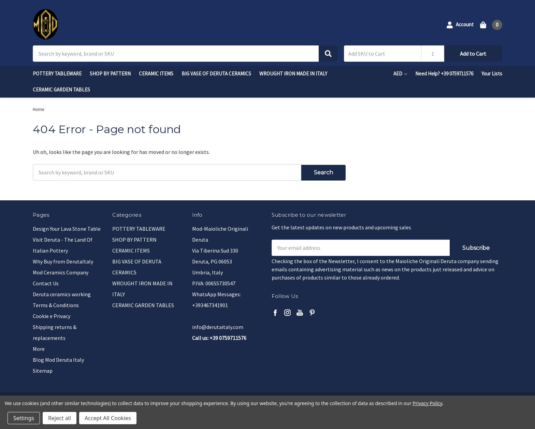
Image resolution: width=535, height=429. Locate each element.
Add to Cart (473, 53)
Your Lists (491, 73)
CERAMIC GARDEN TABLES (61, 89)
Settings (23, 418)
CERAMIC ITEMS (156, 73)
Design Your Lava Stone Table (67, 227)
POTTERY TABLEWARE (57, 73)
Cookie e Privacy (51, 315)
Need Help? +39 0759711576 (444, 73)
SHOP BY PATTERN (110, 73)
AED (400, 73)
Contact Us (46, 282)
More (39, 347)
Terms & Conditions (56, 304)
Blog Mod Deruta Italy (58, 358)
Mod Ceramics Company (60, 271)
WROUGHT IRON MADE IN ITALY (293, 73)
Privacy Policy (427, 403)
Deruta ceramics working (62, 293)
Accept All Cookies (108, 418)
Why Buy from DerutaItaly (63, 260)
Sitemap (43, 369)
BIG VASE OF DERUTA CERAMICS (216, 73)
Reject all (59, 418)
